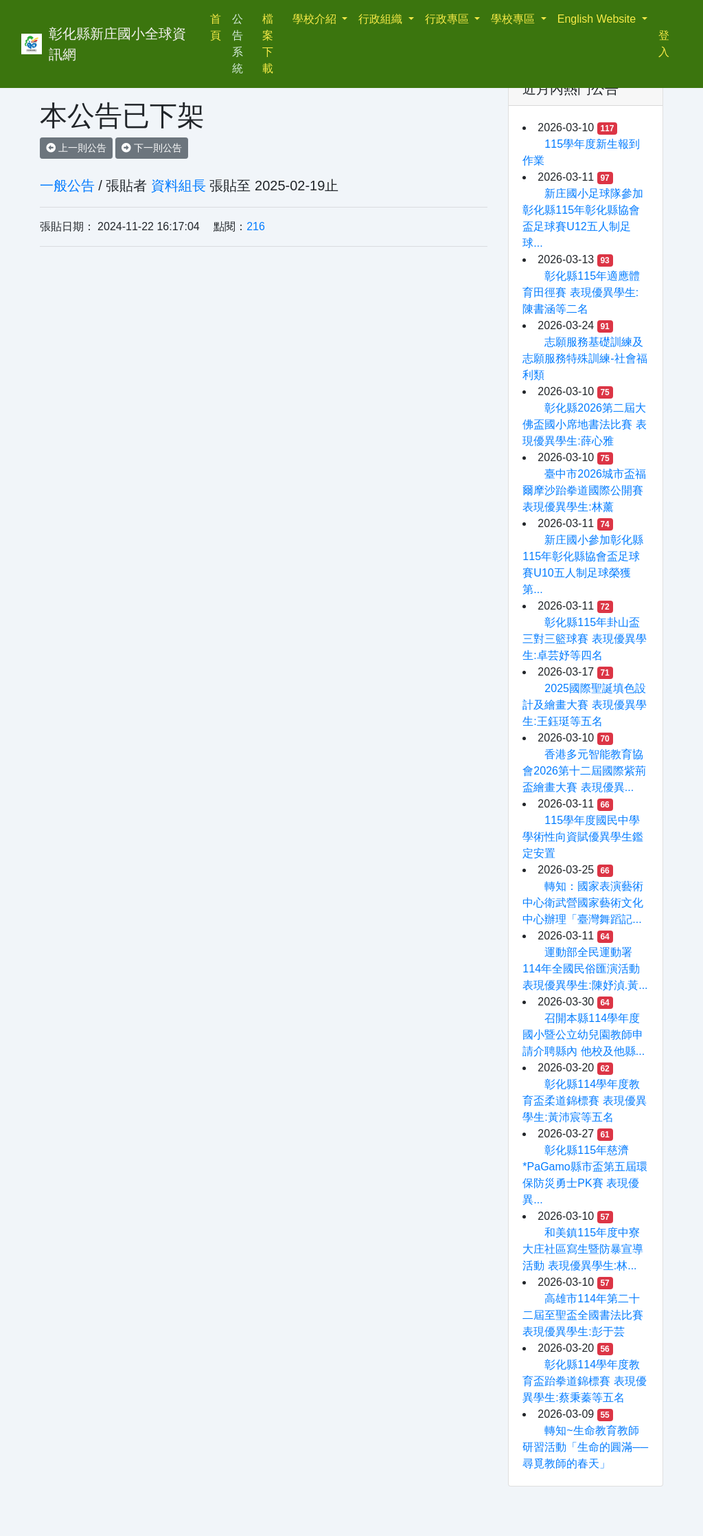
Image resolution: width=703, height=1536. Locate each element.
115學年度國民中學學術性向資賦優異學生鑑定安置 (582, 836)
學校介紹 (315, 19)
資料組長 (178, 185)
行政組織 (381, 19)
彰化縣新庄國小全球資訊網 (117, 44)
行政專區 (448, 19)
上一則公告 (76, 147)
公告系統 (237, 43)
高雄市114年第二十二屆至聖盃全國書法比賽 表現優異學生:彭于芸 (582, 1315)
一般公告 (67, 185)
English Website (598, 19)
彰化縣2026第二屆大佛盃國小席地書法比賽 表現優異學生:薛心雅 (584, 424)
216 (255, 226)
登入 (663, 44)
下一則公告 (152, 147)
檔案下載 (267, 43)
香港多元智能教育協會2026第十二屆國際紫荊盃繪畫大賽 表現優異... (584, 770)
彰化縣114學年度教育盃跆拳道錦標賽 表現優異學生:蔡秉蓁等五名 (584, 1381)
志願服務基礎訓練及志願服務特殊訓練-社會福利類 (584, 358)
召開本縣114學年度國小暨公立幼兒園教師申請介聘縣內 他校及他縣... (583, 1034)
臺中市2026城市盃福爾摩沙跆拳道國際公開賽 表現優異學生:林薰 (584, 490)
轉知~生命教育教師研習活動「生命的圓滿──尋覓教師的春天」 (585, 1447)
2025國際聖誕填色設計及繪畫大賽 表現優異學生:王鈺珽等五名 (584, 704)
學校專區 (514, 19)
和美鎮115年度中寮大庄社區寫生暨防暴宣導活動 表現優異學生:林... (582, 1249)
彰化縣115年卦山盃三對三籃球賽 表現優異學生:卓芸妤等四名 (584, 638)
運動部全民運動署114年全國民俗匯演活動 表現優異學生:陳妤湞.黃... (584, 968)
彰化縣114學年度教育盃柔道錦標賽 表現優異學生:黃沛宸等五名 (584, 1100)
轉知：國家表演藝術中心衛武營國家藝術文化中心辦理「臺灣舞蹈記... (582, 902)
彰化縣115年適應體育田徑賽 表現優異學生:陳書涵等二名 (581, 292)
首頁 (218, 27)
